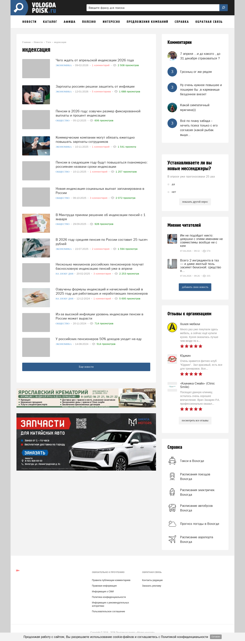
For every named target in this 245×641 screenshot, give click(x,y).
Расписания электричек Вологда (197, 492)
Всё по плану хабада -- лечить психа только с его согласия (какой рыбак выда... (199, 128)
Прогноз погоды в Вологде (199, 524)
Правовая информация (104, 585)
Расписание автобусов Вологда (196, 508)
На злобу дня (65, 273)
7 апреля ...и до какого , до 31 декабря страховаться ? (200, 56)
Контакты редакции (152, 580)
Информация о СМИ (103, 591)
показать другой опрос (195, 201)
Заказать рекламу (151, 585)
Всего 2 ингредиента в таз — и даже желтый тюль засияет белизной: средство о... (200, 265)
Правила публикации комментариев (111, 580)
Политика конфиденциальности (109, 597)
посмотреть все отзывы (195, 420)
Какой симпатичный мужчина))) (194, 107)
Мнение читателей (184, 225)
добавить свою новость (195, 287)
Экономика (64, 65)
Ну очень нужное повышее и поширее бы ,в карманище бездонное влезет (201, 89)
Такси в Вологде (192, 461)
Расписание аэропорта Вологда (196, 539)
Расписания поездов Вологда (195, 476)
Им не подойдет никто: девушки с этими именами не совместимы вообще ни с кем (201, 240)
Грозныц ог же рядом (196, 72)
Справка (174, 447)
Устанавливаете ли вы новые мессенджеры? (189, 166)
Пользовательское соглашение (108, 611)
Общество (63, 120)
